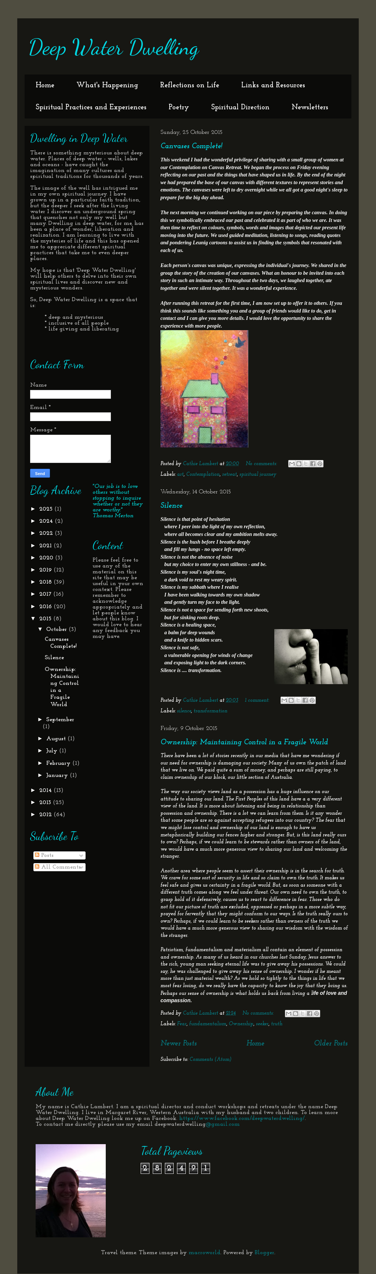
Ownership (241, 1024)
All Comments (58, 867)
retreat (229, 474)
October (57, 629)
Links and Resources (273, 85)
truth (276, 1024)
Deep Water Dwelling (113, 47)
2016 (46, 607)
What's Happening (107, 85)
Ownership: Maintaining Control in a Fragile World (244, 742)
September (60, 720)
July (52, 751)
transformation (210, 711)
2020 (47, 558)
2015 (46, 619)
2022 (47, 533)
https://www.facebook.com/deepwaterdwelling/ (242, 1118)
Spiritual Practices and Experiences (91, 107)
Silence (171, 506)
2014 (46, 790)
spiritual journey (257, 474)
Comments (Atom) (210, 1059)
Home (45, 85)
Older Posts (331, 1043)
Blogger (264, 1253)
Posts (44, 855)
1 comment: (258, 700)
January (58, 775)
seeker (262, 1024)
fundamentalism (207, 1024)
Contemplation (203, 474)
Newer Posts (178, 1043)
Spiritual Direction (240, 107)
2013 (46, 803)
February (59, 763)
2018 (46, 582)
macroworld (204, 1253)
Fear (182, 1024)
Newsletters (310, 107)
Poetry (179, 107)
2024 (47, 521)
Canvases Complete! (191, 146)
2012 (46, 815)
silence (184, 711)
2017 (46, 594)
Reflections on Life (189, 85)
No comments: (262, 464)
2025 (46, 509)
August (57, 739)
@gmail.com (223, 1124)
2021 (46, 546)
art (180, 474)
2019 (46, 570)
